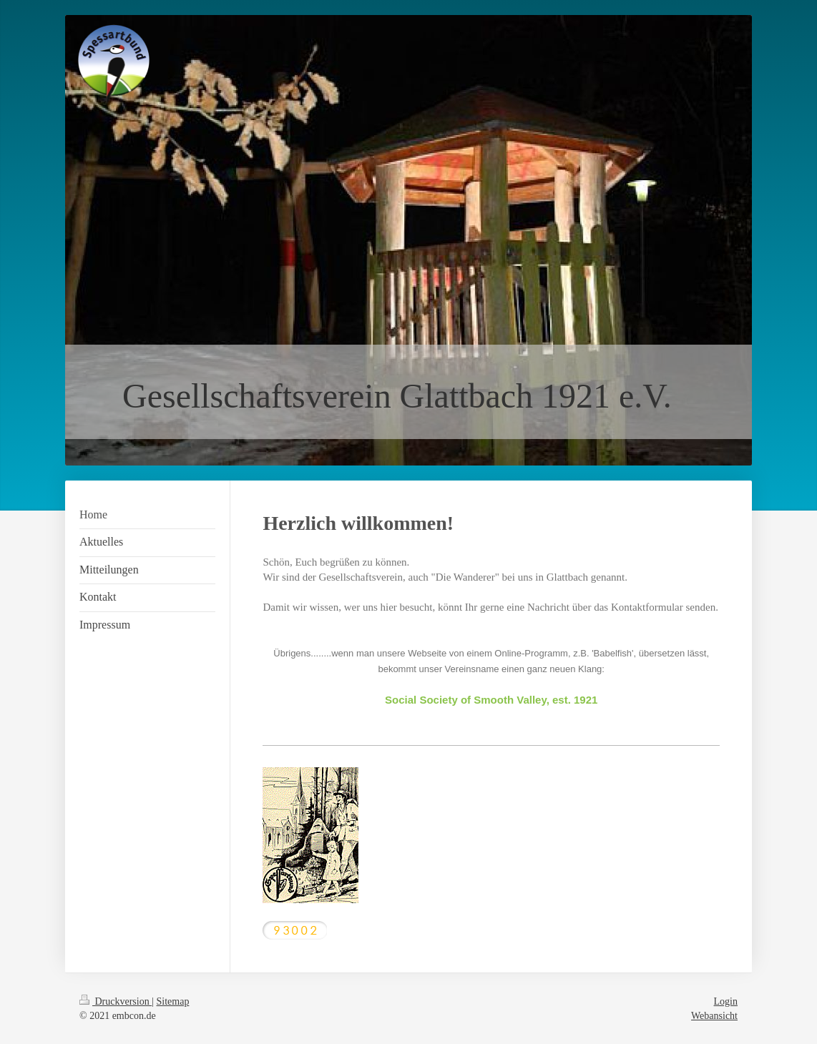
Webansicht (714, 1015)
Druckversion (115, 1001)
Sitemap (173, 1001)
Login (726, 1001)
